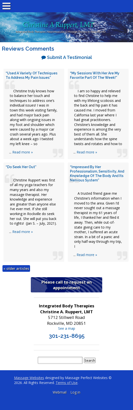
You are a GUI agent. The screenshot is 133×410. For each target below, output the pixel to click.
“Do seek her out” (21, 167)
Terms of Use (67, 382)
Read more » (22, 152)
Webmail (59, 392)
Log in (75, 392)
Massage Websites (29, 377)
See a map (66, 328)
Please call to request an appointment (66, 284)
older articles (16, 268)
